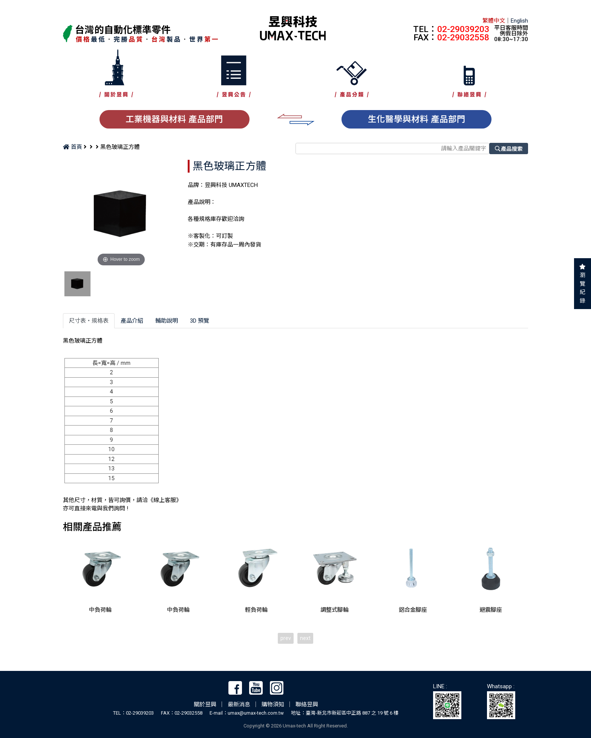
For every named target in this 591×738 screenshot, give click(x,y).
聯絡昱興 (307, 704)
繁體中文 (493, 20)
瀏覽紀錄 (582, 288)
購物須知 (273, 704)
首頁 (72, 147)
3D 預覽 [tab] (199, 320)
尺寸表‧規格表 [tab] (89, 320)
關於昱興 (205, 704)
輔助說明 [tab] (166, 320)
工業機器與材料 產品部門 (174, 119)
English (519, 20)
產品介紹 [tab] (132, 320)
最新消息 (239, 704)
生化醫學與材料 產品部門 (416, 119)
